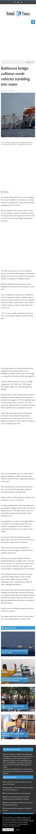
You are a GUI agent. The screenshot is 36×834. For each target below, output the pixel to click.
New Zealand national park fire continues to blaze (18, 793)
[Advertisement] (18, 42)
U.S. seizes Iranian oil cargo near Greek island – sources (14, 651)
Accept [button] (18, 829)
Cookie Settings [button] (8, 829)
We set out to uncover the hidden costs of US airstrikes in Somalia (14, 679)
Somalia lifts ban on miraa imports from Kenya (13, 734)
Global (29, 62)
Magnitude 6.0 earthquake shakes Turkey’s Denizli (13, 707)
